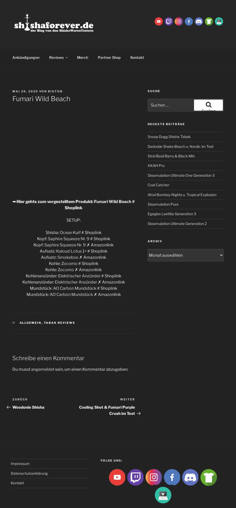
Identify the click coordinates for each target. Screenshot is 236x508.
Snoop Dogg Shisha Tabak (169, 117)
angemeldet (42, 350)
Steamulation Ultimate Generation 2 (177, 204)
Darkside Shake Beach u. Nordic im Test (181, 127)
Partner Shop (109, 38)
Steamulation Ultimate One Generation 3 (181, 156)
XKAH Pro (156, 146)
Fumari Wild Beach (112, 182)
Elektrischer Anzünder (79, 256)
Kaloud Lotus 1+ (71, 231)
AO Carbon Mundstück (74, 269)
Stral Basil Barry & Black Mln (171, 136)
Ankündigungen (25, 38)
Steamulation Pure (163, 185)
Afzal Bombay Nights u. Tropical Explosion (182, 175)
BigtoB (55, 72)
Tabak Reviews (59, 303)
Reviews (59, 38)
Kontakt (137, 38)
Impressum (20, 444)
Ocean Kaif (70, 213)
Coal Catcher (158, 165)
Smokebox (67, 238)
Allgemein (30, 303)
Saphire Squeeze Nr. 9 (68, 219)
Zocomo (69, 244)
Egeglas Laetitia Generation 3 (172, 194)
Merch (82, 38)
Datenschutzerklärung (29, 454)
